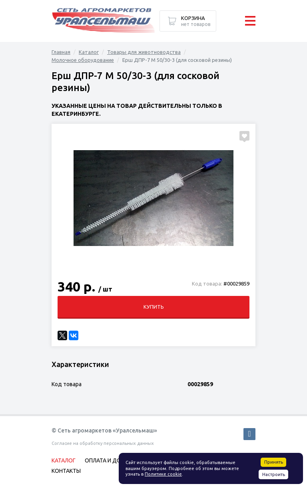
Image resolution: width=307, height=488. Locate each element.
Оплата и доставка (113, 460)
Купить (154, 306)
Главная (61, 52)
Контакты (66, 471)
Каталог (89, 52)
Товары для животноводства (144, 52)
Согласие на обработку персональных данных (103, 443)
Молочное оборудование (83, 60)
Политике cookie (163, 474)
